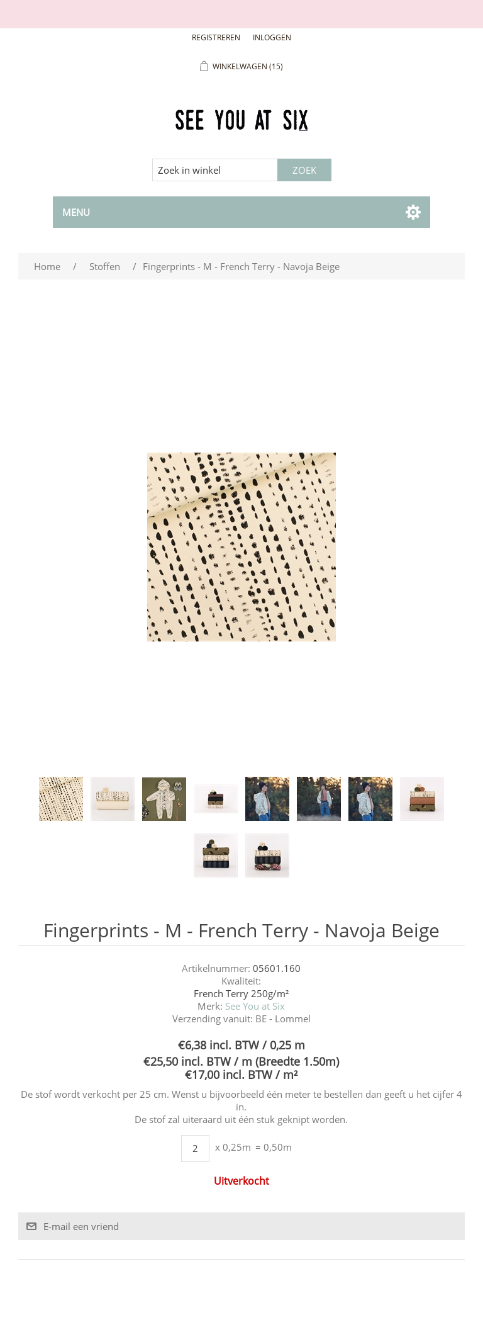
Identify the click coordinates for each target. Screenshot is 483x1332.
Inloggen (272, 37)
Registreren (216, 37)
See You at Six (255, 1006)
